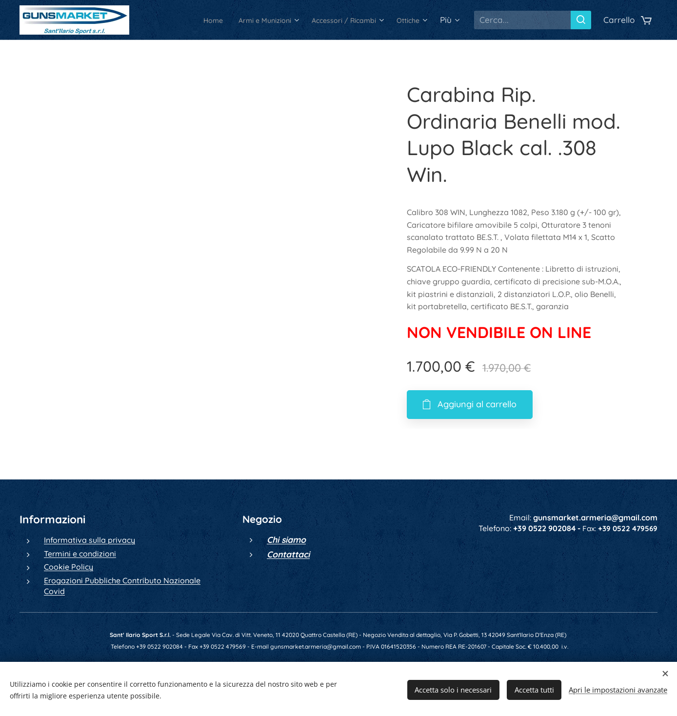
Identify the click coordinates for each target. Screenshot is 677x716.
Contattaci (288, 554)
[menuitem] (181, 20)
